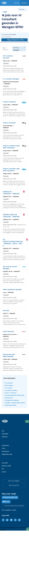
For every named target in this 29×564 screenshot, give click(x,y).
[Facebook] (3, 520)
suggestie (8, 510)
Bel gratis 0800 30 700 (11, 497)
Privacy (17, 527)
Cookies (22, 527)
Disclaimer (3, 527)
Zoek (17, 3)
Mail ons (7, 501)
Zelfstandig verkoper (10, 405)
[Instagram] (15, 520)
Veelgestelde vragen (7, 454)
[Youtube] (11, 520)
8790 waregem (9, 385)
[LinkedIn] (7, 520)
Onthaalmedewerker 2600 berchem (14, 395)
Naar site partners (14, 485)
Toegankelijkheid (10, 527)
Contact (4, 471)
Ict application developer (12, 400)
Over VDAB (5, 463)
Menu (25, 3)
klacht (14, 510)
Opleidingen (5, 433)
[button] (27, 421)
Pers (3, 468)
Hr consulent (8, 388)
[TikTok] (19, 520)
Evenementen (5, 445)
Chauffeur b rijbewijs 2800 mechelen (15, 402)
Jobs (4, 12)
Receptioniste (9, 398)
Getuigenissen (5, 451)
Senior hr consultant (10, 393)
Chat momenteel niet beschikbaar (14, 506)
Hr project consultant (11, 390)
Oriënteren (5, 436)
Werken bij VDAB (6, 466)
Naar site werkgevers (14, 481)
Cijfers (3, 448)
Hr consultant (9, 383)
